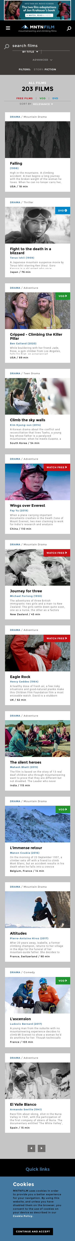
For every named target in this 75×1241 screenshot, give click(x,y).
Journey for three (26, 591)
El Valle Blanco (23, 1104)
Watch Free (57, 467)
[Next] (41, 1148)
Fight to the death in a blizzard (30, 251)
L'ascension (20, 1019)
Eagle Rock (20, 677)
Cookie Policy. (23, 1216)
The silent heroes (25, 762)
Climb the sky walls (27, 420)
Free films (25, 98)
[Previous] (31, 1148)
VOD (43, 98)
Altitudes (18, 933)
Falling (16, 163)
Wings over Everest (27, 505)
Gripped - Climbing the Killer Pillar (36, 336)
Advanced (43, 59)
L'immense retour (26, 848)
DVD (55, 98)
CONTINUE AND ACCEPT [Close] (33, 1231)
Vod (63, 296)
